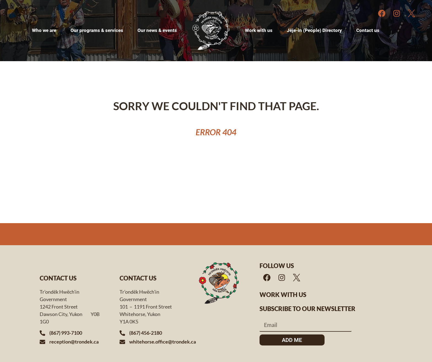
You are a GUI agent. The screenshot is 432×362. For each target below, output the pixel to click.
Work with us (283, 294)
